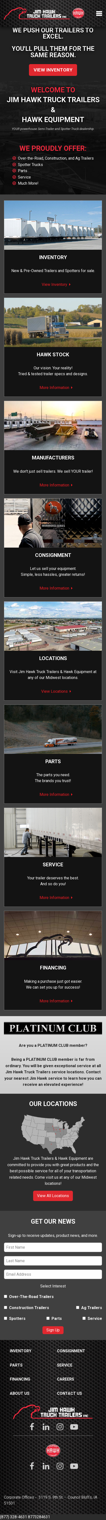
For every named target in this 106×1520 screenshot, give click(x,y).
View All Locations (53, 1195)
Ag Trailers (89, 1307)
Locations (53, 658)
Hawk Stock (53, 355)
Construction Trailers (26, 1307)
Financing (53, 968)
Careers (65, 1379)
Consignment (71, 1351)
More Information (54, 387)
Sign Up (53, 1330)
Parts (22, 170)
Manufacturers (53, 458)
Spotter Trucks (30, 164)
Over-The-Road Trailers (29, 1296)
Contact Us (69, 1393)
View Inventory (53, 70)
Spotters (72, 270)
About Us (19, 1393)
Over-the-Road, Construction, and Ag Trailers (56, 158)
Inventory (53, 257)
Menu (99, 13)
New (15, 270)
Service (24, 177)
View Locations (54, 691)
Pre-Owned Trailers (40, 270)
